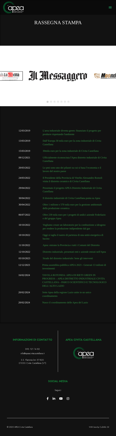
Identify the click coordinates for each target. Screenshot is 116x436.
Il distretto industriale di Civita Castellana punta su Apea (71, 198)
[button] (110, 7)
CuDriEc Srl (104, 427)
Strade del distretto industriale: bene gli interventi (68, 258)
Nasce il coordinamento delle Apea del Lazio (65, 302)
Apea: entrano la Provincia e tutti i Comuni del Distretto (71, 245)
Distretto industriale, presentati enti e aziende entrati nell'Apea (74, 251)
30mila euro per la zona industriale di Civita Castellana (71, 150)
